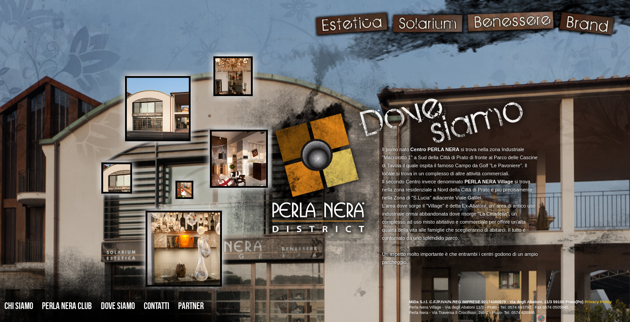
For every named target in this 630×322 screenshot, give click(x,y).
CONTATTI (156, 305)
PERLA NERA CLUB (67, 305)
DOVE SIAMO (118, 305)
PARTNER (191, 305)
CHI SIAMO (18, 305)
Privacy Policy (598, 302)
